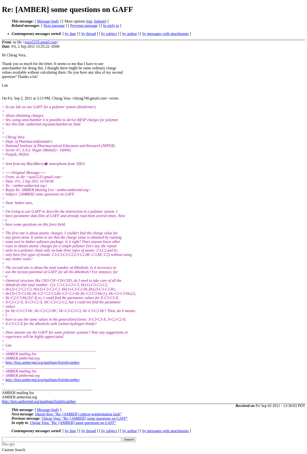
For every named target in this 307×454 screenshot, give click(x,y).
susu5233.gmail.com (41, 42)
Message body (48, 21)
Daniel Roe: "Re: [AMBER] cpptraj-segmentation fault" (78, 414)
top (89, 21)
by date (70, 34)
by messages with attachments (165, 34)
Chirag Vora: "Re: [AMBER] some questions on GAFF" (84, 418)
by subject (109, 34)
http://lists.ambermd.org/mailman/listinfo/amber (43, 362)
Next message (54, 26)
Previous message (84, 26)
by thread (89, 34)
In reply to (111, 26)
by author (129, 34)
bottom (99, 21)
